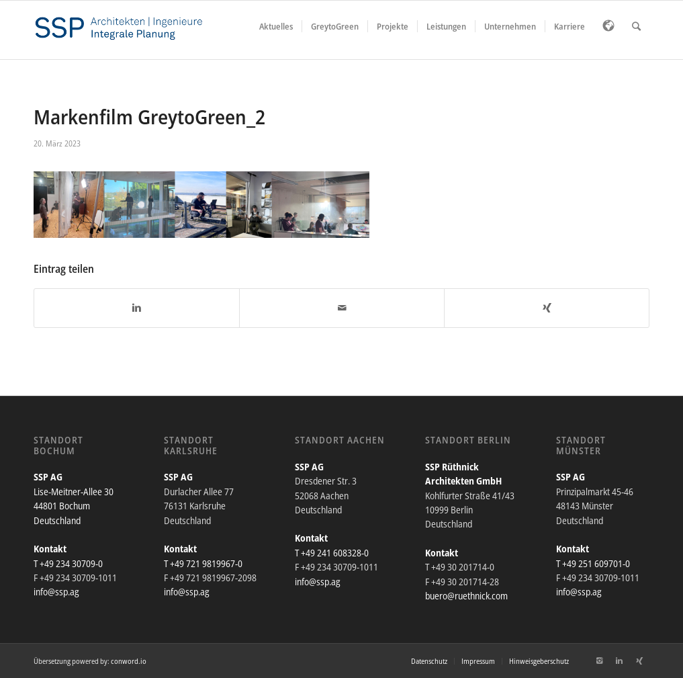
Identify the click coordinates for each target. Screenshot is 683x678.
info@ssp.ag (56, 591)
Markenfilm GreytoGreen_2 (149, 116)
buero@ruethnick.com (466, 595)
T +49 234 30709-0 (68, 563)
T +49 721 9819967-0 (203, 563)
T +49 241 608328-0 (332, 552)
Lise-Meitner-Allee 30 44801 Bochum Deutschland (73, 506)
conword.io (128, 661)
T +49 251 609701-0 (593, 563)
